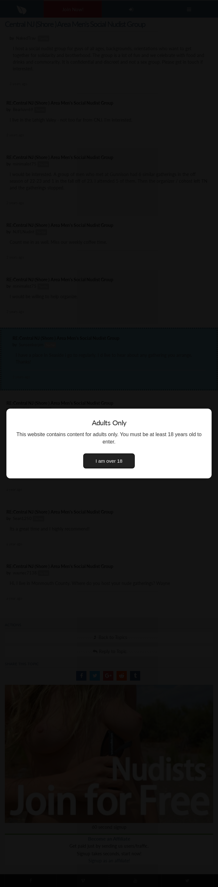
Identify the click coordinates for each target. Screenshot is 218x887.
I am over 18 (109, 461)
